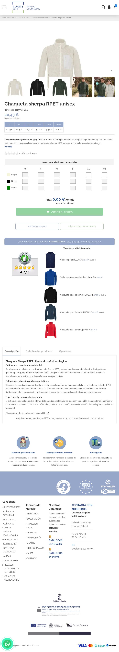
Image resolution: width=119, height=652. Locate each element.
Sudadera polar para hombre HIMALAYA (78, 277)
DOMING (31, 543)
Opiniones (65, 351)
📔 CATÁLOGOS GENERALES (56, 540)
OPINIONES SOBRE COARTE (11, 578)
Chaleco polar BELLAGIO (71, 260)
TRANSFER (32, 533)
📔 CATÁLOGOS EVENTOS (56, 553)
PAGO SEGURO (9, 544)
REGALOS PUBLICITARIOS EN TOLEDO (11, 568)
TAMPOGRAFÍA (34, 538)
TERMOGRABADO (35, 548)
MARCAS (6, 556)
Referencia (9, 110)
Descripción (12, 351)
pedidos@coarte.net (82, 548)
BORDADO (32, 558)
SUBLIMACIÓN (34, 519)
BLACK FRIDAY (11, 560)
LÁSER (30, 553)
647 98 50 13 (79, 537)
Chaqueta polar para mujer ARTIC (75, 330)
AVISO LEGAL (8, 519)
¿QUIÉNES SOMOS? (11, 507)
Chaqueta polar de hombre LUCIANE (76, 295)
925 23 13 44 (79, 534)
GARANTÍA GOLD (10, 539)
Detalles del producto (39, 351)
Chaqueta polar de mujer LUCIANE (76, 312)
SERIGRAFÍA (32, 514)
